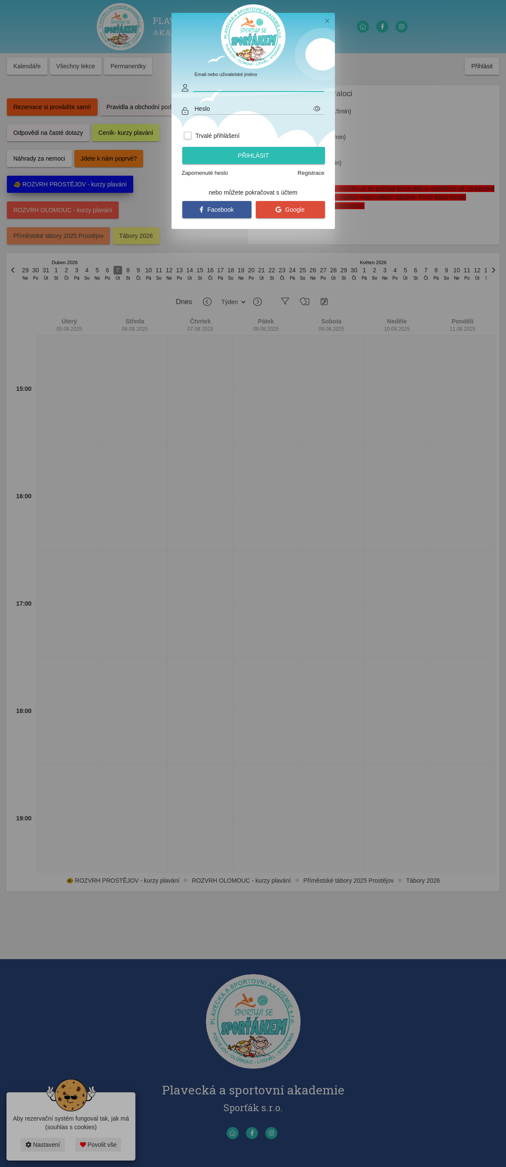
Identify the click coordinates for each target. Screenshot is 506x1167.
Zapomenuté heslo (205, 173)
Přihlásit (253, 155)
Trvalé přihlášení (217, 135)
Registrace (310, 173)
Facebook (216, 209)
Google (290, 209)
